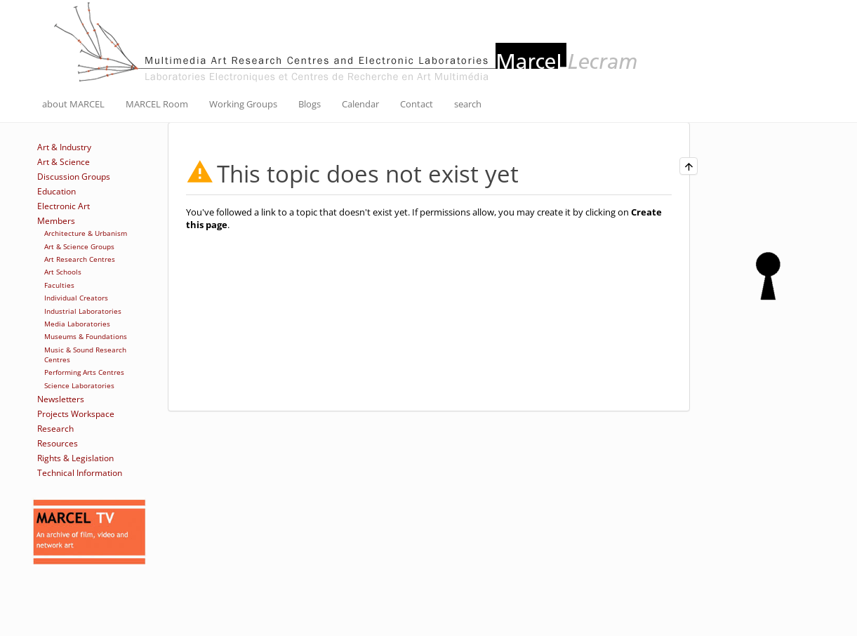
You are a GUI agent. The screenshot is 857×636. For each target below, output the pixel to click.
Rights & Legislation (75, 458)
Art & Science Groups (79, 246)
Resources (57, 443)
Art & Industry (64, 147)
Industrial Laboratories (82, 311)
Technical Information (79, 473)
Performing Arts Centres (84, 372)
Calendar (360, 104)
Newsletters (60, 399)
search (467, 104)
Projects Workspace (75, 414)
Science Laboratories (79, 385)
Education (56, 191)
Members (56, 221)
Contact (416, 104)
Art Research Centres (79, 259)
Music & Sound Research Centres (85, 354)
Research (55, 429)
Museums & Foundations (85, 336)
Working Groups (243, 104)
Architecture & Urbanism (85, 233)
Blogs (309, 104)
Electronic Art (63, 206)
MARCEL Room (157, 104)
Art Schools (62, 272)
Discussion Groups (73, 177)
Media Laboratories (77, 324)
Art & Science (63, 162)
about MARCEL (73, 104)
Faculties (59, 285)
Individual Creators (76, 298)
